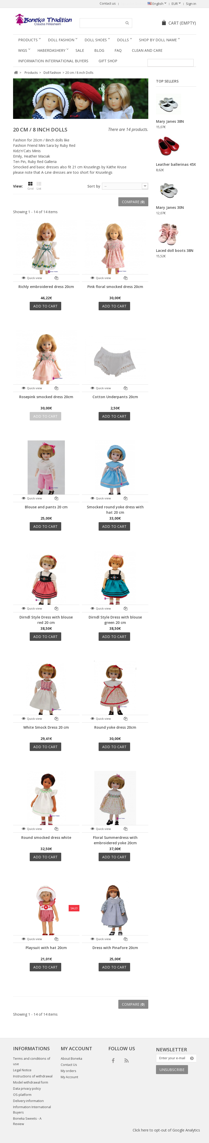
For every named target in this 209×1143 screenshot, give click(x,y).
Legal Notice (22, 1070)
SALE (80, 50)
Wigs (22, 50)
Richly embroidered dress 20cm (46, 286)
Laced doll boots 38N (174, 250)
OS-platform (22, 1095)
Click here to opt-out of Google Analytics (166, 1130)
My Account (69, 1077)
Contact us (108, 3)
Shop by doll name (158, 39)
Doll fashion (61, 39)
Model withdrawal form (30, 1082)
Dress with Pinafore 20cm (115, 947)
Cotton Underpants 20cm (115, 396)
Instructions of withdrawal (33, 1076)
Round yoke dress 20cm (115, 727)
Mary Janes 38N (170, 121)
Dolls (123, 39)
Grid (30, 186)
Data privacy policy (27, 1088)
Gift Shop (108, 60)
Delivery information (28, 1101)
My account (76, 1048)
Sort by (93, 186)
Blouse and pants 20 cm (46, 506)
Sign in (191, 4)
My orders (68, 1071)
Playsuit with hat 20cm (46, 947)
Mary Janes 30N (170, 207)
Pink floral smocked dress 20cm (115, 286)
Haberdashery (51, 50)
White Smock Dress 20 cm (46, 727)
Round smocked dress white (46, 837)
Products (28, 39)
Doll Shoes (96, 39)
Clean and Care (147, 50)
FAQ (118, 50)
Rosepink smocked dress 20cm (46, 396)
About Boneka (71, 1058)
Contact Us (69, 1065)
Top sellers (167, 81)
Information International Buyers (53, 60)
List (39, 186)
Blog (99, 50)
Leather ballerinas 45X (176, 164)
